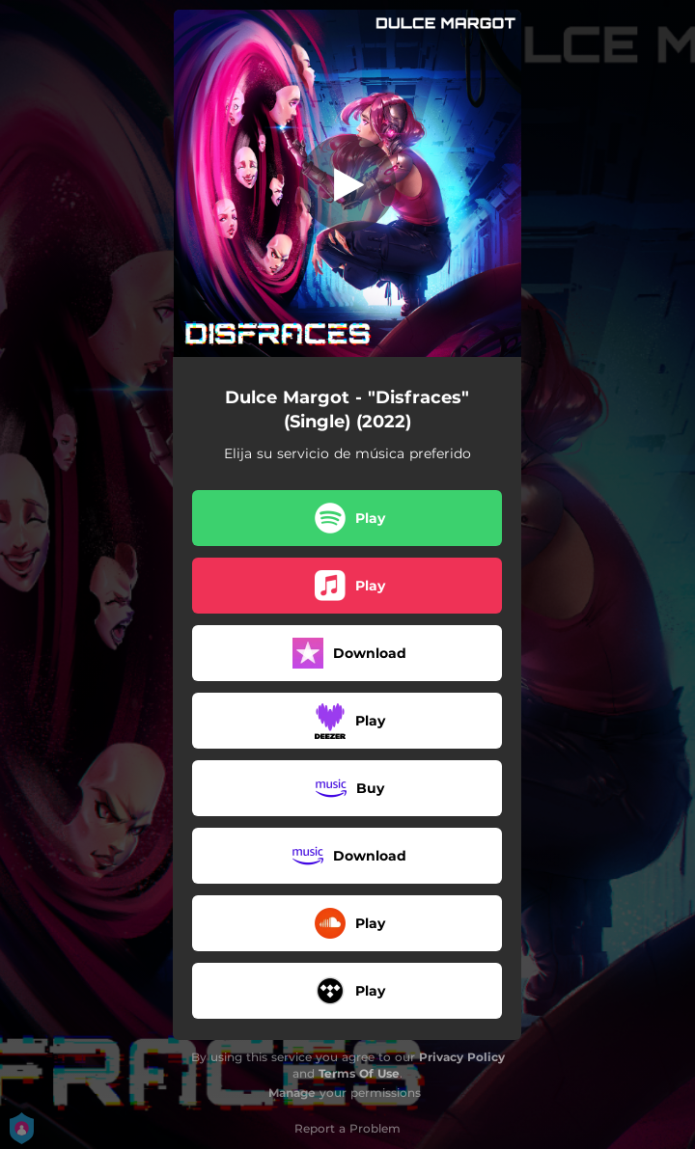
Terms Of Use (359, 1073)
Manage (292, 1092)
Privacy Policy (462, 1057)
